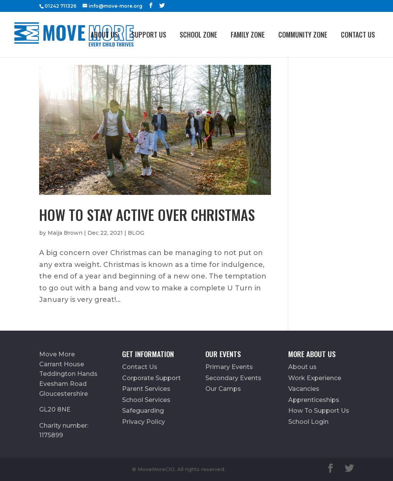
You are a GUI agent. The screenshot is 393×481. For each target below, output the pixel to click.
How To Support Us (318, 410)
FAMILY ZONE (248, 35)
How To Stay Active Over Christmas (147, 214)
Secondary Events (233, 378)
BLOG (136, 232)
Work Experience (314, 378)
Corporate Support (151, 378)
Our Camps (223, 388)
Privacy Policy (143, 421)
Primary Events (229, 367)
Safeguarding (143, 410)
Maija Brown (65, 232)
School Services (146, 400)
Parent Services (146, 388)
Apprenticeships (313, 400)
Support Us (148, 35)
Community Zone (302, 35)
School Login (308, 421)
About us (104, 35)
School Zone (198, 35)
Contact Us (358, 35)
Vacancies (303, 388)
